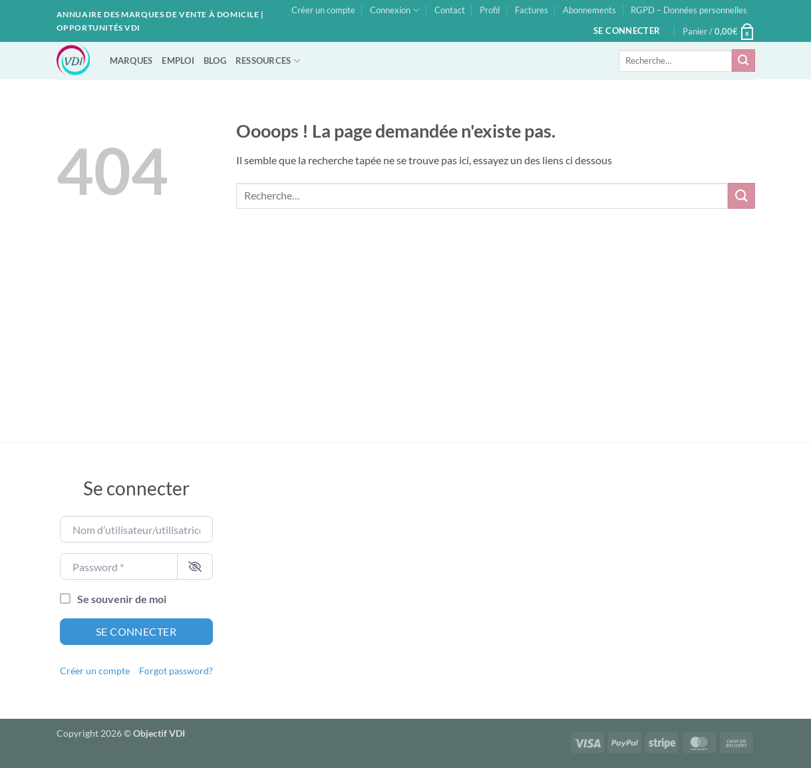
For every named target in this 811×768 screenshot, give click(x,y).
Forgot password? (176, 671)
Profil (490, 10)
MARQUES (131, 60)
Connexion (394, 10)
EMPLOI (178, 60)
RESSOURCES (268, 61)
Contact (449, 10)
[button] (627, 31)
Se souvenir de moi (121, 598)
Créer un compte (323, 10)
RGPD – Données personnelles (689, 10)
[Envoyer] (743, 60)
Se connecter (136, 631)
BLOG (215, 60)
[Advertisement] (406, 342)
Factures (531, 10)
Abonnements (589, 10)
